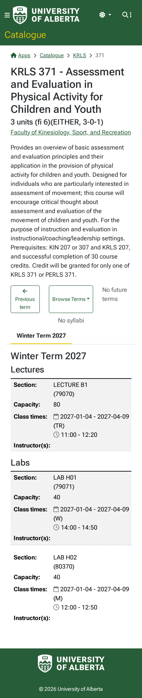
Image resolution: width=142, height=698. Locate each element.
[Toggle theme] (105, 15)
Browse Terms (69, 299)
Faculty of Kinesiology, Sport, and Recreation (71, 132)
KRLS (79, 55)
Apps (20, 55)
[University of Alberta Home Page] (46, 15)
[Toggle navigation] (7, 15)
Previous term (25, 299)
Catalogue (25, 34)
